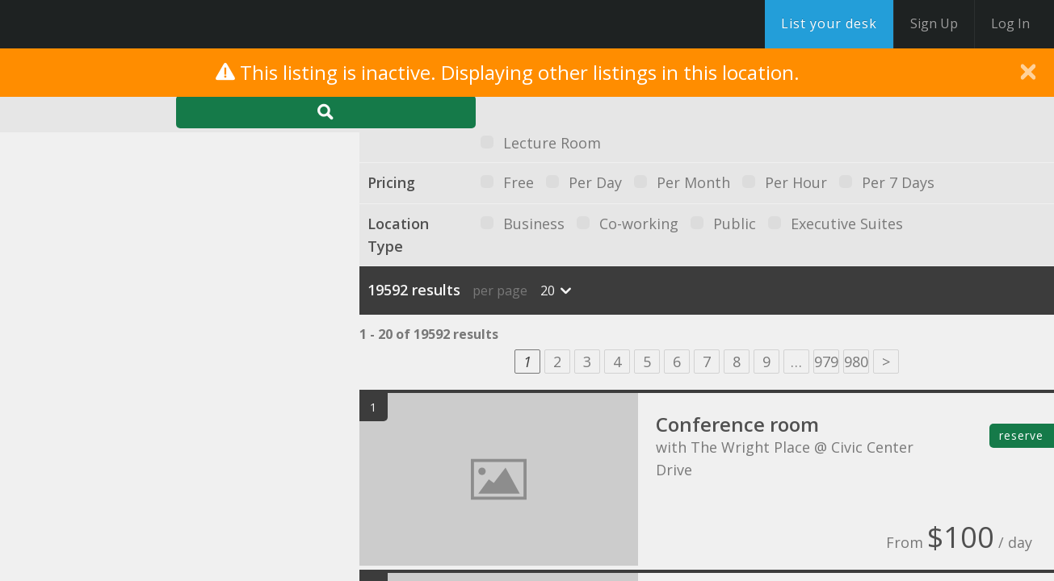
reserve (1021, 435)
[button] (195, 286)
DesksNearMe (112, 24)
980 (856, 361)
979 (826, 361)
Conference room (737, 424)
